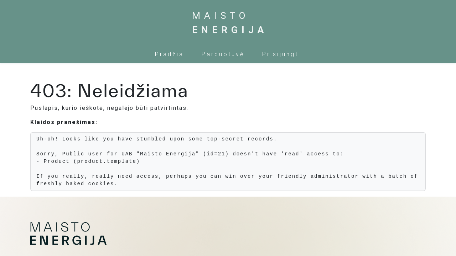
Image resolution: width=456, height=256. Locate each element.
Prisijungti (281, 54)
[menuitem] (169, 54)
